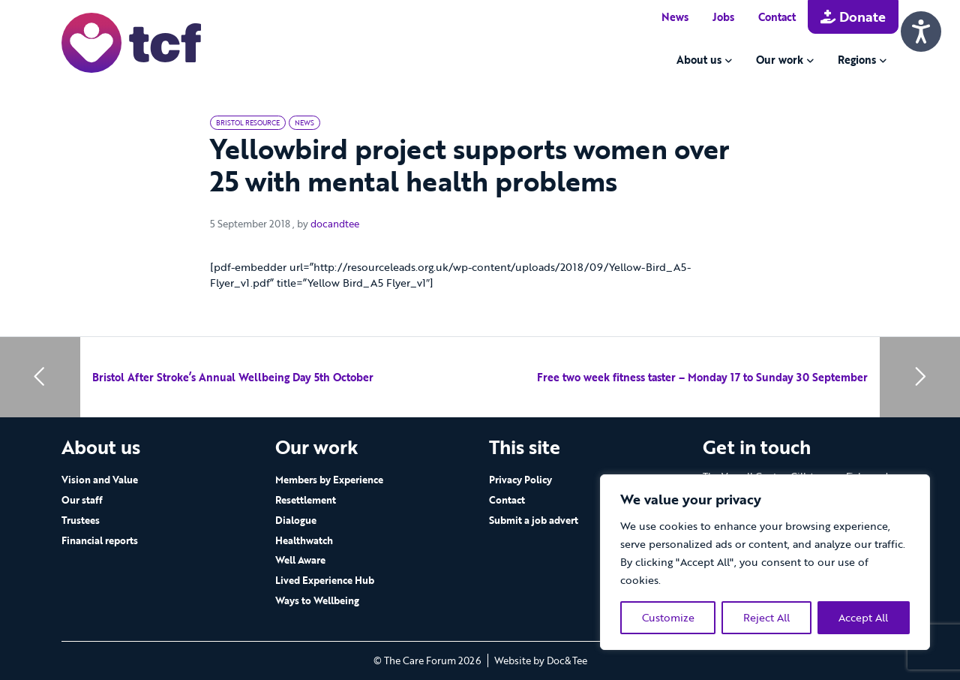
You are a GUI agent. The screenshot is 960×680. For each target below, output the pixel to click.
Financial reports (100, 540)
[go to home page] (131, 42)
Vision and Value (100, 479)
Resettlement (305, 500)
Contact (777, 17)
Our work (779, 60)
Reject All (766, 617)
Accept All (863, 617)
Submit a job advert (533, 520)
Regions (857, 60)
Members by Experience (329, 479)
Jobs (723, 17)
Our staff (82, 500)
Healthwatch (304, 540)
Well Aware (300, 560)
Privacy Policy (520, 479)
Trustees (81, 520)
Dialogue (295, 520)
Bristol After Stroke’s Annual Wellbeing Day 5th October (233, 377)
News (675, 17)
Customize (668, 617)
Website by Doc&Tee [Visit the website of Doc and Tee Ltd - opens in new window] (540, 660)
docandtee (334, 223)
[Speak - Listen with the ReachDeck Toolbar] (921, 31)
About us (699, 60)
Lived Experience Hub (324, 580)
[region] (765, 562)
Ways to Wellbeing (317, 600)
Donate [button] (853, 16)
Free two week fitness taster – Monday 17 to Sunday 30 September (702, 377)
